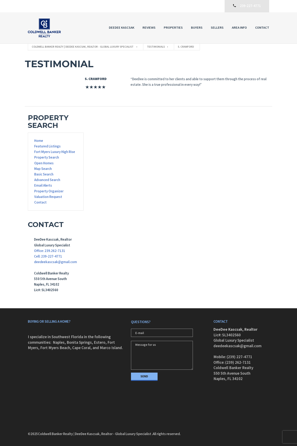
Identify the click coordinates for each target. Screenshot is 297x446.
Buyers (197, 27)
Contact (262, 27)
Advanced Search (47, 180)
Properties (173, 27)
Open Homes (44, 163)
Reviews (149, 27)
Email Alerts (43, 185)
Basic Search (43, 174)
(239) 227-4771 (239, 356)
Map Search (43, 168)
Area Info (239, 27)
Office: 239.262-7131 (49, 250)
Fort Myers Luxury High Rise (54, 151)
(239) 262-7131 (238, 362)
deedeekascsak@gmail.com (55, 262)
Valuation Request (48, 196)
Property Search (46, 157)
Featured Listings (47, 146)
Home (38, 140)
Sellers (217, 27)
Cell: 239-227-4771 (48, 256)
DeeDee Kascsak (121, 27)
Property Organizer (49, 191)
